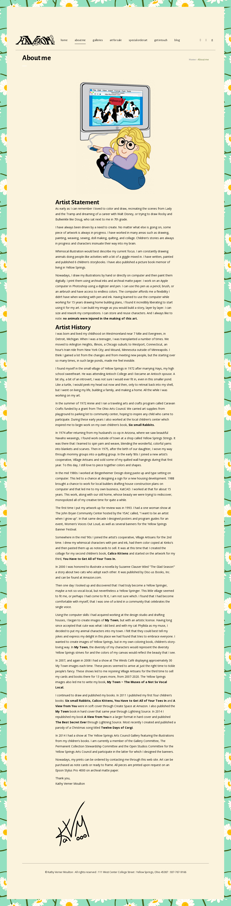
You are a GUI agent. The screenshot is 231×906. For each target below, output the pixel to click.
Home (192, 59)
